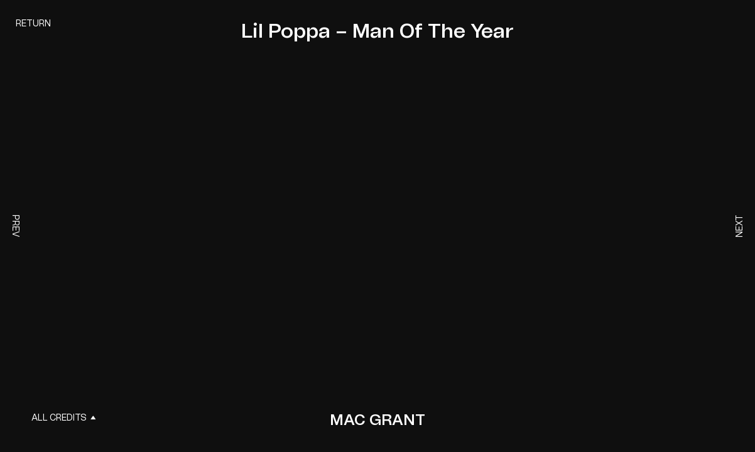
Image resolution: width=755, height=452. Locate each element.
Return (33, 23)
